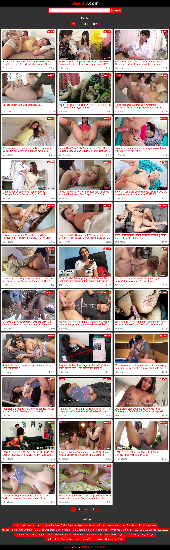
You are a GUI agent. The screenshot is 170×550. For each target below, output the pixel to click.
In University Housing (24, 525)
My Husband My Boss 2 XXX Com (55, 525)
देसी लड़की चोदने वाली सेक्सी (87, 525)
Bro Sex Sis (111, 534)
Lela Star (20, 534)
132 (95, 24)
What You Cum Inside (122, 530)
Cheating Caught (35, 534)
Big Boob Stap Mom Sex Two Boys (52, 530)
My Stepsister (130, 525)
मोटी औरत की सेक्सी (111, 525)
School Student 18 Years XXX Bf (85, 534)
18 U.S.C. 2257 (97, 547)
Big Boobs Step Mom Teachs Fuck (90, 530)
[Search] (79, 10)
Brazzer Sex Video (114, 539)
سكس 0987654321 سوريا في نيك (151, 530)
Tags (76, 547)
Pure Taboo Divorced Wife (89, 539)
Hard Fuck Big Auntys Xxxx (60, 539)
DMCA (83, 547)
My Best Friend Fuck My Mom (17, 530)
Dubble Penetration (57, 534)
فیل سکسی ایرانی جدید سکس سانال (137, 534)
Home (68, 547)
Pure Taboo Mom (148, 525)
